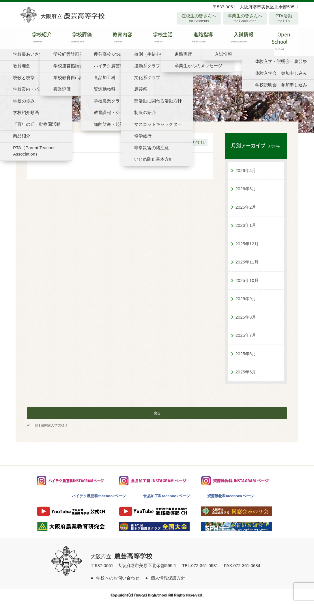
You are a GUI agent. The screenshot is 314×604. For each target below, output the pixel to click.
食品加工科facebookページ (166, 497)
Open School (278, 42)
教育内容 (117, 38)
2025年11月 (247, 263)
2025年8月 (245, 318)
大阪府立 (121, 558)
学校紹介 (36, 38)
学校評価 (76, 38)
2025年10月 (247, 282)
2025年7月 (245, 337)
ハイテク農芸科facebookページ (99, 497)
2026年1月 (245, 227)
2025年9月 (245, 300)
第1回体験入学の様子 (51, 427)
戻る (157, 415)
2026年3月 (245, 190)
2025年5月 (245, 373)
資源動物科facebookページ (230, 497)
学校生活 (157, 38)
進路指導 (197, 38)
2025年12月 (247, 245)
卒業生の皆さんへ (244, 18)
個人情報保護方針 (168, 579)
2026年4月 (245, 172)
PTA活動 (284, 18)
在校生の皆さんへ (199, 18)
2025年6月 (245, 355)
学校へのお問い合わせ (117, 579)
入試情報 (237, 38)
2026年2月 (245, 208)
